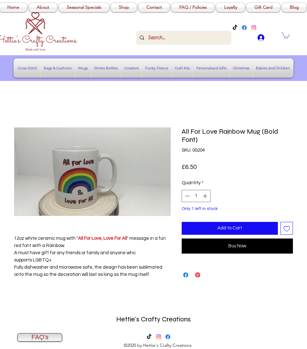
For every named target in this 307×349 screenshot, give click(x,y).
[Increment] (205, 196)
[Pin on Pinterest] (197, 275)
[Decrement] (187, 196)
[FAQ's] (40, 337)
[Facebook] (244, 27)
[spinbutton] (196, 196)
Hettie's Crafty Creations (153, 319)
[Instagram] (254, 27)
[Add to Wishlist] (286, 228)
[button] (285, 35)
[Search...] (183, 38)
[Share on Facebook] (186, 275)
